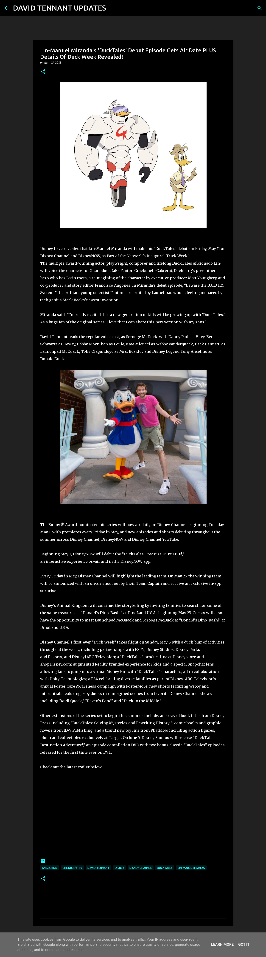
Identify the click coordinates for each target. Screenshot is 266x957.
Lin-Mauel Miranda (191, 867)
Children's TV (72, 867)
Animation (49, 867)
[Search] (112, 8)
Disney (119, 867)
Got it (243, 944)
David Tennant (98, 867)
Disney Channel (140, 867)
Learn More (222, 944)
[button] (43, 72)
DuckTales (165, 867)
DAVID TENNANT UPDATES (59, 8)
